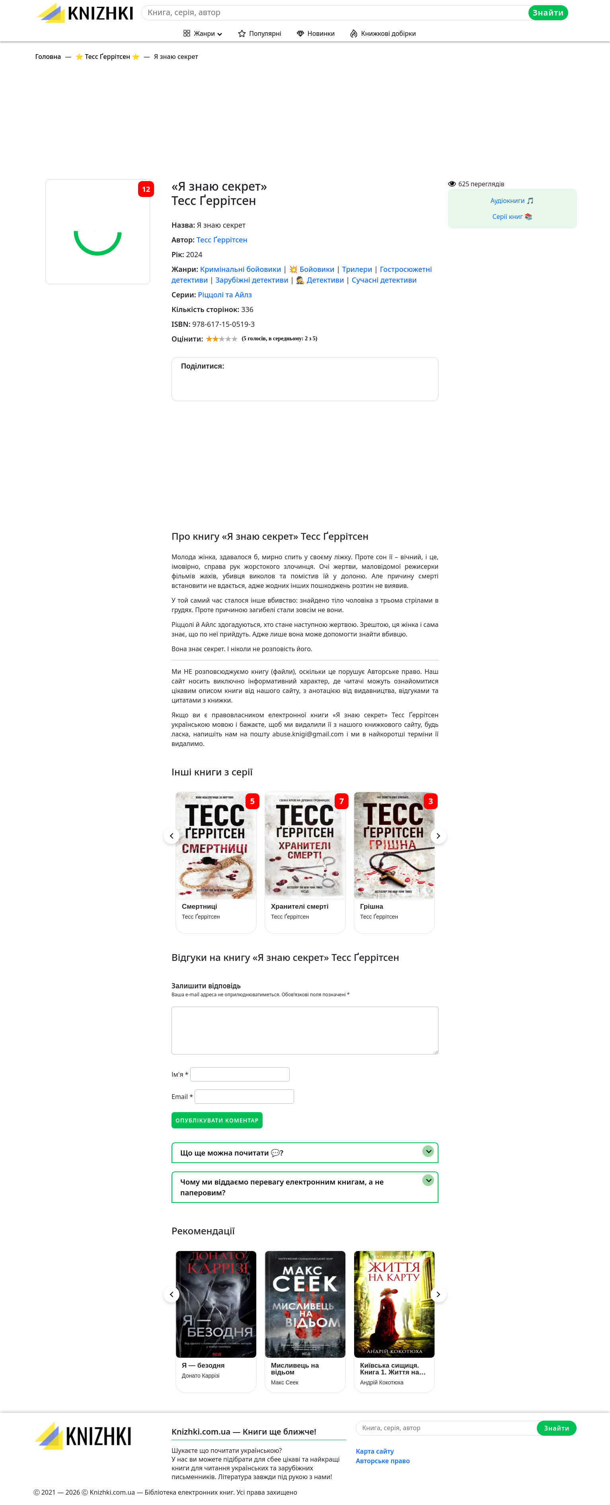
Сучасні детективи (384, 280)
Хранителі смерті (300, 906)
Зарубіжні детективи (252, 280)
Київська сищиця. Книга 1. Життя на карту (389, 1369)
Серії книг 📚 (512, 216)
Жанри (204, 33)
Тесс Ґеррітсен (222, 239)
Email (182, 1096)
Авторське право (383, 1460)
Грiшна (371, 906)
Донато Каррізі (201, 1375)
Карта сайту (375, 1451)
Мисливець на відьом (295, 1369)
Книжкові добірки (388, 33)
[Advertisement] (272, 123)
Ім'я (180, 1074)
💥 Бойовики (312, 269)
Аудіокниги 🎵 (512, 200)
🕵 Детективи (320, 280)
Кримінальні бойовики (240, 269)
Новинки (321, 33)
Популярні (265, 33)
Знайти (548, 12)
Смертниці (199, 906)
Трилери (357, 269)
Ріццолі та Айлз (225, 294)
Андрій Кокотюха (381, 1382)
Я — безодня (203, 1365)
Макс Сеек (284, 1382)
